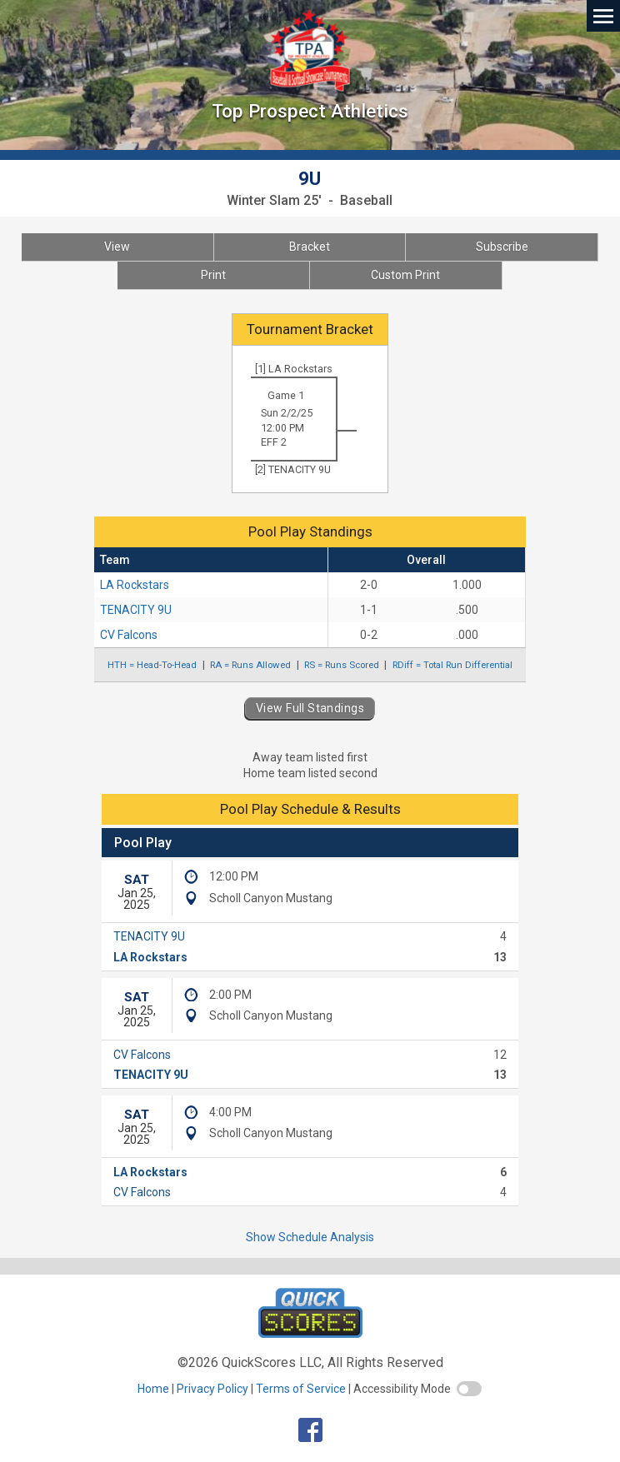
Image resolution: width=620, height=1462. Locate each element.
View (117, 246)
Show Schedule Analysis (310, 1237)
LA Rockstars (134, 584)
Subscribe (502, 246)
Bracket (309, 246)
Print (213, 275)
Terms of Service (301, 1388)
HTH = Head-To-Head (152, 665)
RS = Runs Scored (341, 665)
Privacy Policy (212, 1388)
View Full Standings (310, 708)
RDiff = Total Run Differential (452, 665)
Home (153, 1388)
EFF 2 (274, 442)
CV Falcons (129, 634)
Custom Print (405, 275)
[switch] (469, 1388)
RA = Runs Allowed (250, 665)
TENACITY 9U (136, 609)
